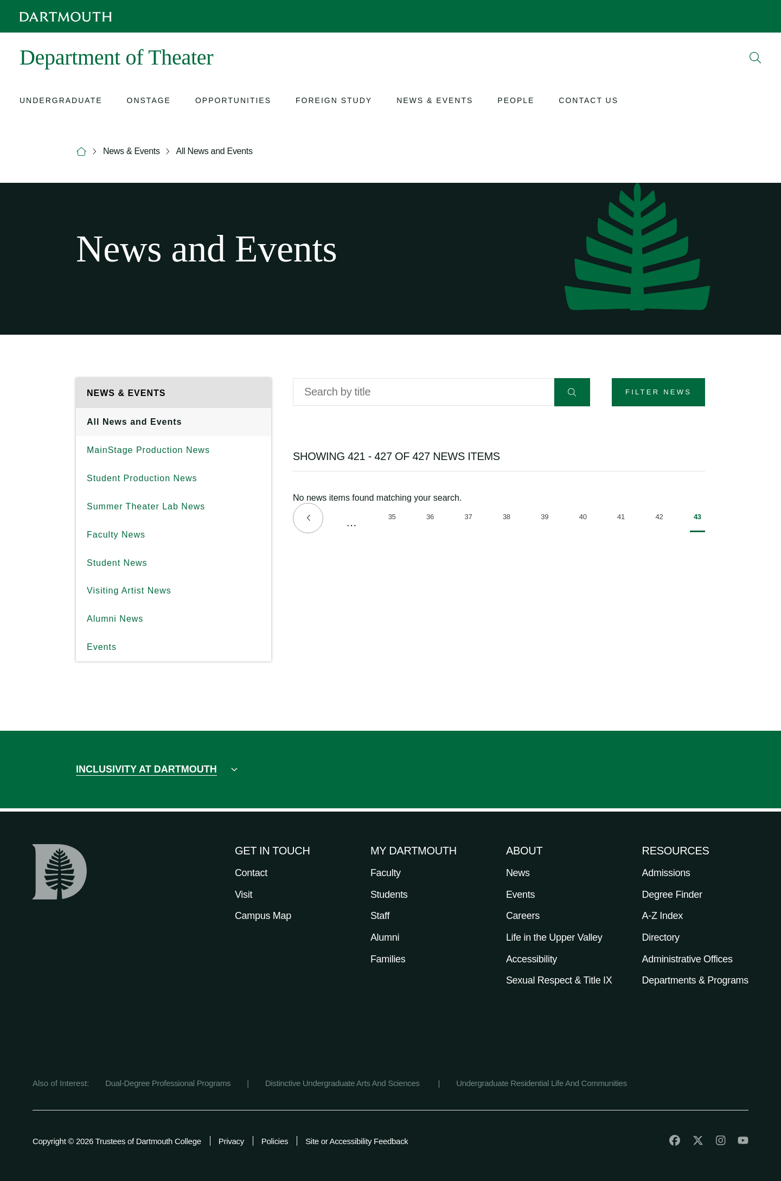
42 (661, 519)
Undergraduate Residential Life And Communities (541, 1083)
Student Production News (142, 478)
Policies (274, 1141)
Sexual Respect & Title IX (559, 980)
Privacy (231, 1141)
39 (546, 519)
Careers (523, 915)
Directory (661, 937)
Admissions (666, 872)
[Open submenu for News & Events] (434, 101)
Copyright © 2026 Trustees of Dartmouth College (117, 1141)
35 (394, 519)
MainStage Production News (148, 450)
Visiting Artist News (129, 590)
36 (432, 519)
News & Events (131, 151)
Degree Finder (672, 894)
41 (623, 519)
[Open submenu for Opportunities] (233, 101)
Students (389, 894)
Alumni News (115, 618)
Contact (251, 872)
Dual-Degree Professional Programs (168, 1083)
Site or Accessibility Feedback (356, 1141)
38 (508, 519)
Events (102, 647)
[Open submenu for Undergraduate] (61, 101)
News (518, 872)
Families (388, 959)
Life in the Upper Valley (554, 937)
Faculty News (116, 534)
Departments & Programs (695, 980)
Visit (243, 894)
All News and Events (214, 151)
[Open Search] (755, 57)
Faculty (385, 872)
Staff (379, 915)
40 (585, 519)
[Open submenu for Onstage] (149, 101)
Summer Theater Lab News (146, 506)
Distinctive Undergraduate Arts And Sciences (343, 1083)
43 (699, 522)
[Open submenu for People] (515, 101)
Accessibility (531, 959)
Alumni (384, 937)
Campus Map (263, 915)
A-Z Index (662, 915)
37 (470, 519)
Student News (117, 562)
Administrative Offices (687, 959)
